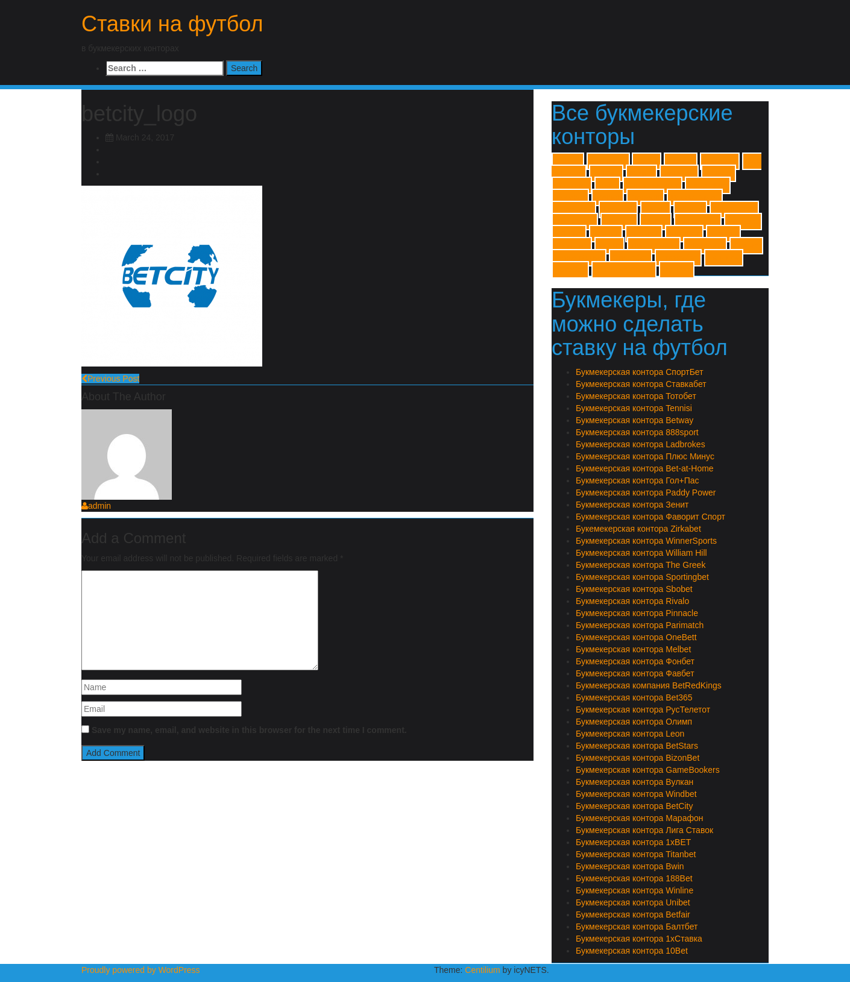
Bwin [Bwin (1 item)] (607, 185)
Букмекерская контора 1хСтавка (639, 938)
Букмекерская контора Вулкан (634, 782)
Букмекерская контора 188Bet (634, 878)
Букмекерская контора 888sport (637, 432)
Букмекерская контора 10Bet (632, 950)
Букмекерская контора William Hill (641, 553)
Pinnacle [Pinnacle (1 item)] (618, 209)
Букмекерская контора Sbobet (634, 589)
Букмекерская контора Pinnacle (637, 613)
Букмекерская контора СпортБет (640, 372)
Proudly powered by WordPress (140, 970)
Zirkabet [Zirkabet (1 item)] (643, 233)
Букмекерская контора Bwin (630, 866)
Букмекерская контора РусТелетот (643, 709)
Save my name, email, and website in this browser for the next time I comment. (249, 730)
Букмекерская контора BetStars (637, 746)
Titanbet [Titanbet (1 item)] (619, 221)
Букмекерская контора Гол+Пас (637, 480)
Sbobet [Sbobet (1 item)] (690, 209)
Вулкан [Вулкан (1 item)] (723, 233)
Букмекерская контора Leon (630, 733)
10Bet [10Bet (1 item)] (646, 161)
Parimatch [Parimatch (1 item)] (574, 209)
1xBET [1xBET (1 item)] (568, 161)
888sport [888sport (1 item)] (719, 161)
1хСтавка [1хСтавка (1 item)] (608, 161)
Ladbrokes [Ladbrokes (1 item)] (707, 185)
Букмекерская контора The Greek (640, 565)
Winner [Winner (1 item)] (606, 233)
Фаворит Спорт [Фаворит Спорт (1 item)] (624, 269)
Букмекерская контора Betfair (633, 914)
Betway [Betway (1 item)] (718, 173)
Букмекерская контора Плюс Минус (645, 456)
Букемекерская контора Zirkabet (638, 528)
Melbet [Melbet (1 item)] (608, 197)
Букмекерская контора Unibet (633, 902)
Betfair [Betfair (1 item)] (641, 173)
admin (96, 506)
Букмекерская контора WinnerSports (646, 541)
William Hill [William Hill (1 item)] (697, 221)
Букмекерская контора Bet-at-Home (645, 468)
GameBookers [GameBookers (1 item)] (652, 185)
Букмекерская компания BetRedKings (649, 685)
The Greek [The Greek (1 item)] (575, 221)
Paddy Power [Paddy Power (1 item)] (695, 197)
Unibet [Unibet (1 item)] (655, 221)
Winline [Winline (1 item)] (569, 233)
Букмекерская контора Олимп (634, 721)
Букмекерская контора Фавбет (635, 673)
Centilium (482, 970)
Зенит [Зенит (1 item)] (609, 245)
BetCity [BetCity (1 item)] (606, 173)
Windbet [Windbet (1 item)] (743, 221)
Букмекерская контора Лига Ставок (644, 830)
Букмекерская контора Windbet (636, 794)
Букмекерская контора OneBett (636, 637)
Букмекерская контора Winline (634, 890)
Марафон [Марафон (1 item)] (705, 245)
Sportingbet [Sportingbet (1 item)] (734, 209)
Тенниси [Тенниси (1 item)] (723, 257)
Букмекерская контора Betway (634, 420)
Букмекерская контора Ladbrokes (640, 444)
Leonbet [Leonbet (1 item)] (570, 197)
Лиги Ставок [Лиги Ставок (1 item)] (653, 245)
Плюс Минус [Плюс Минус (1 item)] (579, 257)
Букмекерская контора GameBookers (648, 770)
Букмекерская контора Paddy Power (646, 492)
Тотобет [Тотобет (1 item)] (570, 269)
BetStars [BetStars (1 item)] (679, 173)
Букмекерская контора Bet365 (634, 697)
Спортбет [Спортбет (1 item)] (630, 257)
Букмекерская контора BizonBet (637, 758)
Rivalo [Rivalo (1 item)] (655, 209)
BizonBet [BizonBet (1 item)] (572, 185)
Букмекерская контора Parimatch (640, 625)
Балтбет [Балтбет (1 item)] (684, 233)
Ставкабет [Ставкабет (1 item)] (678, 257)
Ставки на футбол (172, 23)
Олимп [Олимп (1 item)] (746, 245)
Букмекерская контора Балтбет (636, 926)
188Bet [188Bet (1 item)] (680, 161)
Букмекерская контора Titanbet (636, 854)
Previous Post (110, 378)
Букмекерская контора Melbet (633, 649)
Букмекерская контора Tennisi (634, 408)
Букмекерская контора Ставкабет (641, 384)
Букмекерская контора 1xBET (633, 842)
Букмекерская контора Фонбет (635, 661)
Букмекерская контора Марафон (639, 818)
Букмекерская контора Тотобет (636, 396)
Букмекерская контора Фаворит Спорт (650, 516)
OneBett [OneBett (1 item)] (645, 197)
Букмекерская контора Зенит (632, 504)
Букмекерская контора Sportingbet (642, 577)
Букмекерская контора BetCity (634, 806)
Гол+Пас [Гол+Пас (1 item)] (572, 245)
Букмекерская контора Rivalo (632, 601)
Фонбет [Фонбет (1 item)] (676, 269)
